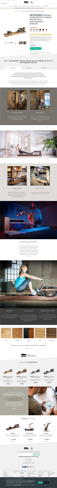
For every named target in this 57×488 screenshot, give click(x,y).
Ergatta (24, 6)
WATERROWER (14, 6)
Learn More (14, 408)
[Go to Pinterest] (31, 463)
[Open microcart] (55, 3)
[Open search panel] (50, 3)
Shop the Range (13, 441)
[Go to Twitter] (28, 463)
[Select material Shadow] (40, 30)
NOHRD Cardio (6, 475)
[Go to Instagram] (26, 463)
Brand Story (38, 6)
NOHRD (20, 6)
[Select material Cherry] (37, 30)
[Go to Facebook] (24, 463)
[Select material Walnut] (43, 30)
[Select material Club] (46, 30)
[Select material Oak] (31, 30)
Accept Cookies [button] (40, 482)
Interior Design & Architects (31, 476)
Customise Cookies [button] (46, 482)
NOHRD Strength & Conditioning (8, 476)
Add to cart (36, 48)
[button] (52, 3)
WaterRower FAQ (40, 475)
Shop (10, 6)
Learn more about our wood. (28, 348)
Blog (48, 476)
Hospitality (28, 475)
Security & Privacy (30, 481)
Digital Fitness (45, 6)
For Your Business (30, 6)
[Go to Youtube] (33, 463)
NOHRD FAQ (39, 476)
